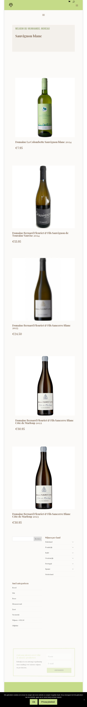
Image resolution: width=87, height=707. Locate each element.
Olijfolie (15, 626)
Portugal (48, 564)
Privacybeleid (48, 702)
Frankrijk (48, 547)
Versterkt (15, 615)
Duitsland (48, 542)
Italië (47, 553)
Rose (14, 599)
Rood (14, 588)
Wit (13, 593)
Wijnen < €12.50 (18, 620)
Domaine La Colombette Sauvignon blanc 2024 (43, 142)
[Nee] (84, 700)
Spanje (47, 569)
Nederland (49, 574)
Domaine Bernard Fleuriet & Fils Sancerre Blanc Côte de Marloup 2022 (44, 422)
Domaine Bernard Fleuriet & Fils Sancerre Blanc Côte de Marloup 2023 (41, 515)
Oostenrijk (49, 558)
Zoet (14, 609)
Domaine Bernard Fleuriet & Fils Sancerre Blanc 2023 (41, 327)
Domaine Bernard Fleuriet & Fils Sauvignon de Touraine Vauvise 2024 (40, 234)
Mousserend (17, 604)
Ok (33, 702)
